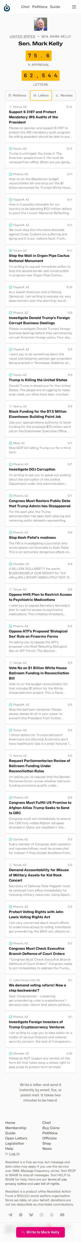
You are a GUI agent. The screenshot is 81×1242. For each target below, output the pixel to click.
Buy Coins (50, 1128)
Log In (12, 1154)
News (47, 1149)
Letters (41, 95)
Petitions (39, 7)
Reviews (64, 95)
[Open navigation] (74, 6)
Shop (46, 1143)
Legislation (14, 1143)
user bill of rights (46, 1183)
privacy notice (16, 1183)
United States (22, 36)
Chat (25, 7)
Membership (15, 1128)
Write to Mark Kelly (40, 1232)
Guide (55, 7)
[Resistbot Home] (6, 10)
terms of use (57, 1179)
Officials (49, 1138)
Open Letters (16, 1138)
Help (9, 1149)
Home (10, 1123)
